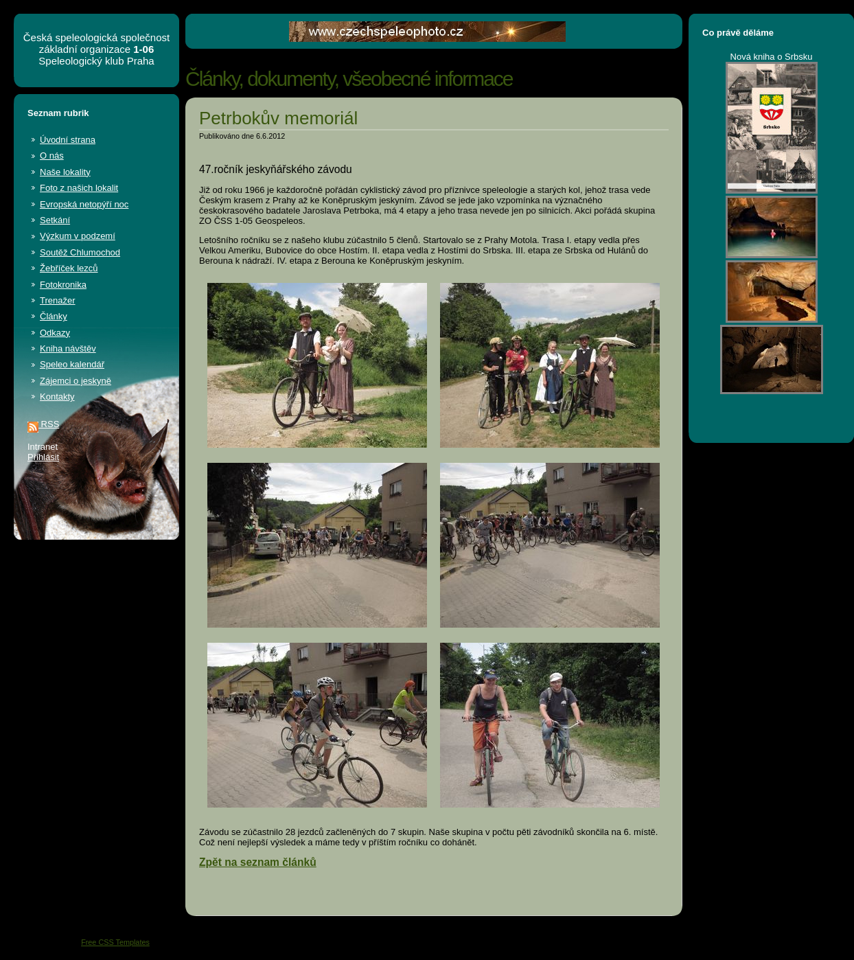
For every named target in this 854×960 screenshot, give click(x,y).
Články (53, 316)
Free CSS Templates (115, 942)
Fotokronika (63, 284)
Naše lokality (65, 172)
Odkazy (55, 333)
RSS (43, 424)
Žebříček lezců (69, 268)
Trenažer (58, 300)
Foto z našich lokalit (79, 188)
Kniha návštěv (68, 348)
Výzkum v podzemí (77, 236)
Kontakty (57, 396)
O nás (52, 155)
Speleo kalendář (72, 364)
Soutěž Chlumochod (80, 252)
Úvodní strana (67, 140)
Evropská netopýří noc (84, 204)
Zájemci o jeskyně (75, 381)
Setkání (55, 220)
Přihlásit (43, 457)
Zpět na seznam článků (257, 862)
